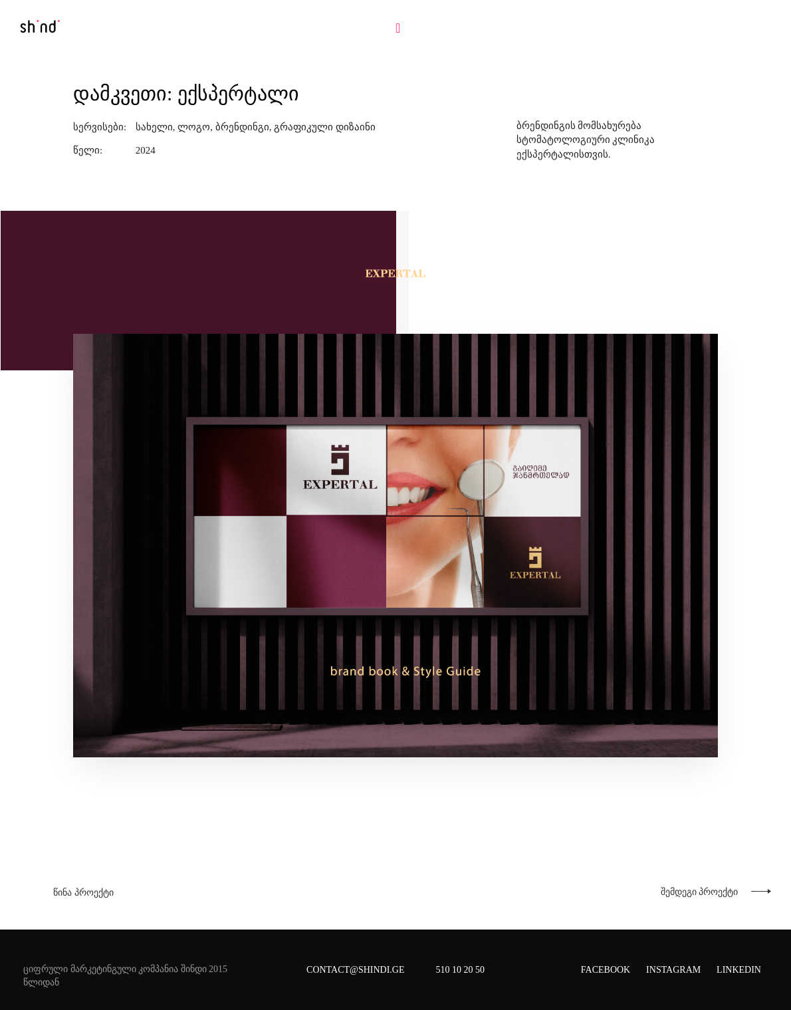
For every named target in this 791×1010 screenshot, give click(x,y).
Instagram (673, 970)
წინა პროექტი (83, 893)
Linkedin (739, 970)
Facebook (605, 970)
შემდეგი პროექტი (699, 892)
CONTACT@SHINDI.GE (355, 970)
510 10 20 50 (460, 970)
